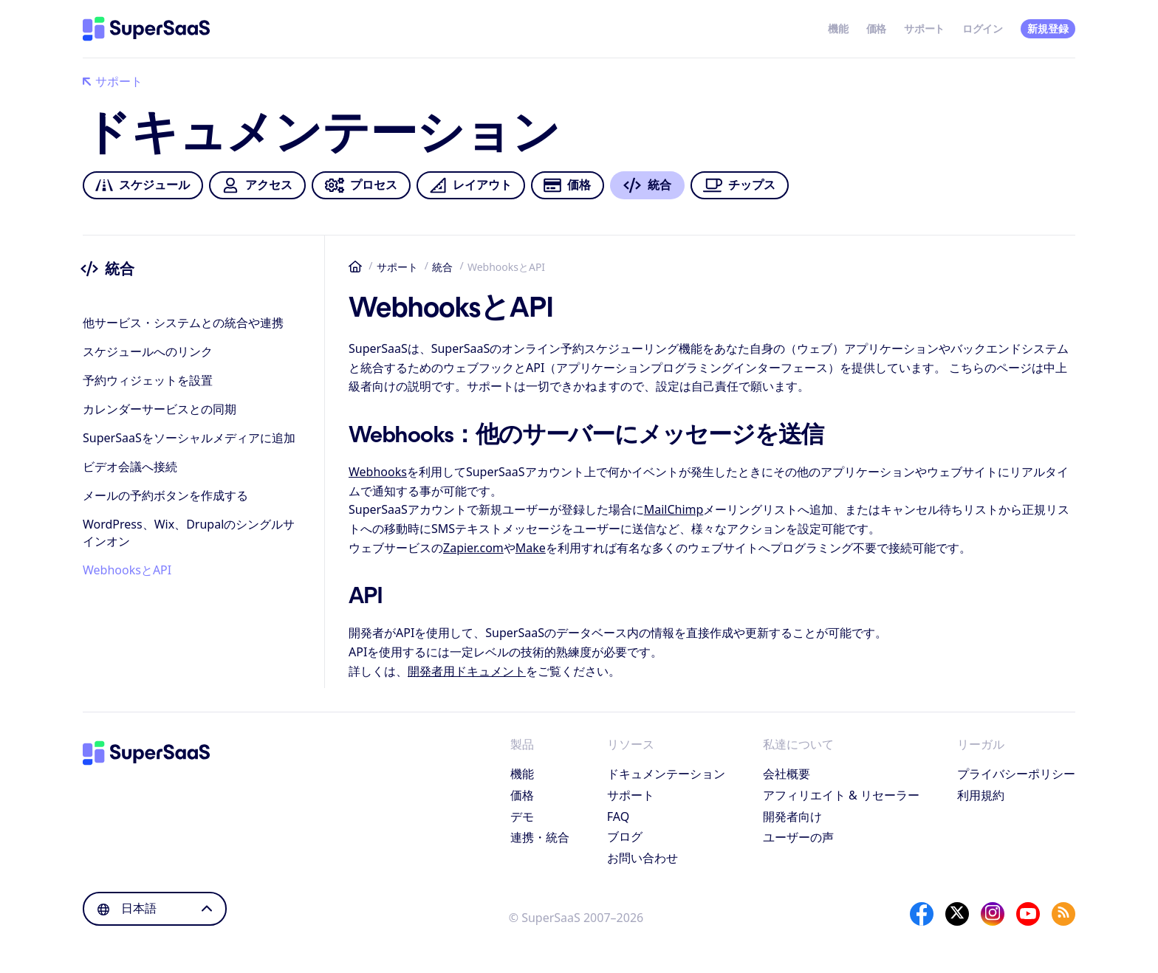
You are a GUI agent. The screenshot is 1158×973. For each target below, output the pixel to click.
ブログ (625, 836)
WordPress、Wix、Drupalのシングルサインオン (189, 532)
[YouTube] (1028, 914)
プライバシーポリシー (1016, 774)
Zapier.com (473, 548)
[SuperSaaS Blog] (1063, 914)
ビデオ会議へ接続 (130, 466)
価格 (876, 28)
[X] (957, 914)
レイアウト (470, 185)
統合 (442, 267)
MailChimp (674, 509)
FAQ (618, 816)
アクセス (257, 185)
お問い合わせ (642, 858)
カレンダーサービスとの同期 (159, 409)
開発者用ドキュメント (467, 671)
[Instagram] (992, 914)
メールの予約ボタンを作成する (165, 495)
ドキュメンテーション (666, 774)
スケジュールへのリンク (148, 351)
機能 (838, 28)
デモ (522, 816)
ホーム (355, 266)
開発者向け (792, 816)
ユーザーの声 (798, 837)
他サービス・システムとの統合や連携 (183, 322)
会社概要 (786, 774)
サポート (924, 28)
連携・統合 (539, 837)
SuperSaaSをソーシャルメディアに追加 (189, 438)
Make (530, 548)
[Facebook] (921, 914)
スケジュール (142, 185)
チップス (739, 185)
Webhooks (378, 472)
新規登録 (1047, 28)
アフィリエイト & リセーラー (841, 795)
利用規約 (980, 795)
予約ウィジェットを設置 (148, 380)
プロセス (360, 185)
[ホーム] (146, 29)
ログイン (982, 28)
